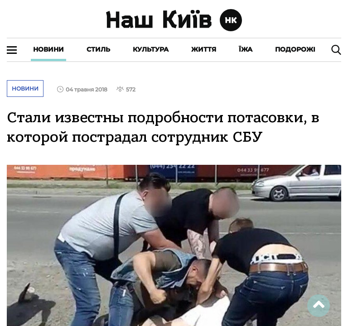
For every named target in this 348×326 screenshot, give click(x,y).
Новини (48, 49)
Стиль (98, 49)
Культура (151, 49)
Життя (203, 49)
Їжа (245, 49)
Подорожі (295, 49)
